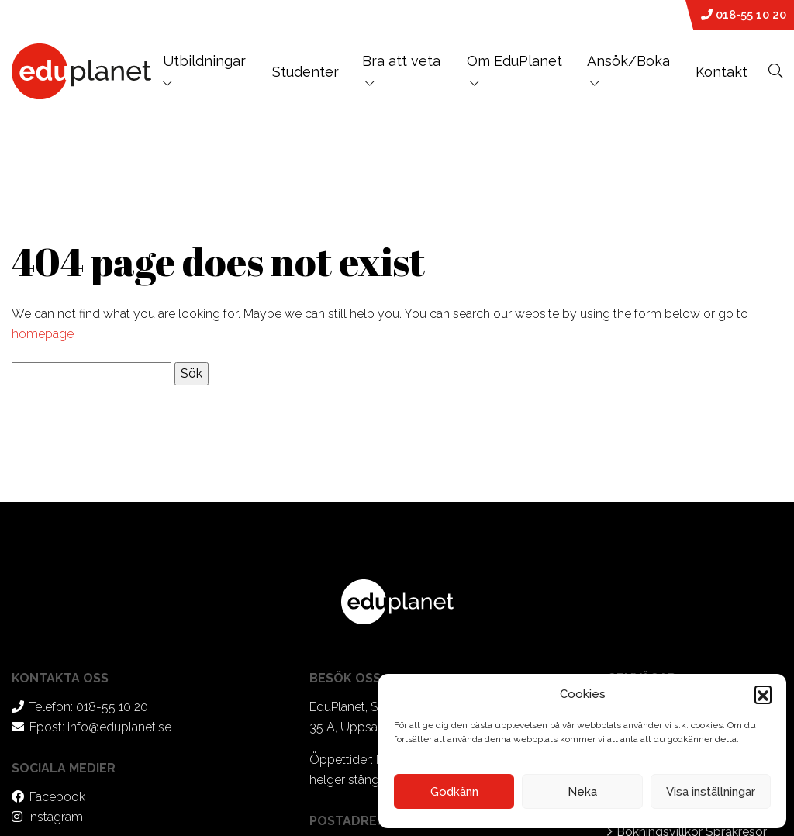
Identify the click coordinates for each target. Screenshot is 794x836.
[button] (763, 694)
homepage (43, 333)
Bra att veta (401, 61)
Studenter (305, 72)
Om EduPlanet (514, 61)
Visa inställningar (710, 792)
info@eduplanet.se (119, 727)
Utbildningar (204, 70)
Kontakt (721, 72)
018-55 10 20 (743, 15)
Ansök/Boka (628, 61)
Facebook (57, 796)
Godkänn (454, 792)
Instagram (55, 817)
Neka (582, 792)
